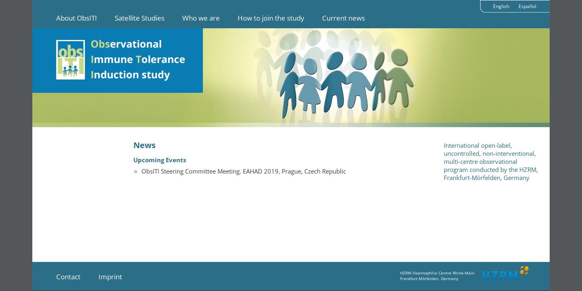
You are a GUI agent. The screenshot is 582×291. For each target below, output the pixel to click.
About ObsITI (76, 18)
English (501, 6)
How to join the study (271, 18)
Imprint (110, 276)
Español (527, 6)
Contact (68, 276)
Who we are (201, 18)
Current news (343, 18)
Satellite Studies (139, 18)
